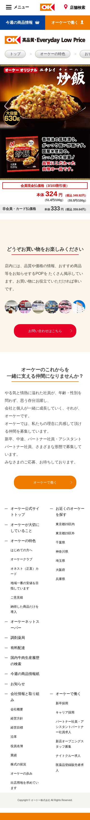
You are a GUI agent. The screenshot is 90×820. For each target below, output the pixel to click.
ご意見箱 (17, 597)
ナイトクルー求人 (68, 755)
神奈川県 (62, 551)
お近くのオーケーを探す (70, 511)
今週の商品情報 (22, 22)
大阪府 (60, 570)
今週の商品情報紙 (25, 674)
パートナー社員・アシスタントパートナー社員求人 (70, 727)
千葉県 (60, 542)
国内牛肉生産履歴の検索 (25, 661)
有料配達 (18, 648)
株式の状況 (18, 764)
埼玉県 (60, 560)
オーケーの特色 (52, 54)
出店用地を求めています (25, 785)
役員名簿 (17, 746)
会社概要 (17, 709)
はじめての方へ (21, 550)
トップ (15, 54)
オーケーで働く (67, 22)
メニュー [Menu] (17, 7)
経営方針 (17, 718)
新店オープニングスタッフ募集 (70, 743)
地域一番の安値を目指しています (25, 585)
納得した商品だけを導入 (25, 609)
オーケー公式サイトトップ (25, 511)
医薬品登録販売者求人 (70, 767)
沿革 (14, 736)
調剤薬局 (18, 638)
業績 (14, 755)
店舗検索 (74, 8)
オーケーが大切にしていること (25, 528)
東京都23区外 (65, 533)
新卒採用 (62, 703)
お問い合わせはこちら (45, 331)
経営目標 (17, 727)
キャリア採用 (65, 712)
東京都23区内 (65, 524)
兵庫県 (60, 579)
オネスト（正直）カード (25, 571)
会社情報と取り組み (25, 697)
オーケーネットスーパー (25, 624)
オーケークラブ (21, 559)
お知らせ (18, 684)
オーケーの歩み (21, 773)
